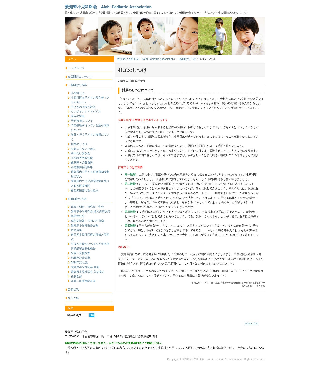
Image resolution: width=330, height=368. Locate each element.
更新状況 (73, 289)
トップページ (76, 68)
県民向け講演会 (80, 153)
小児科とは (78, 93)
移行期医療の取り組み (84, 190)
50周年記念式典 (80, 257)
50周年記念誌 (79, 262)
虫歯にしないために (83, 148)
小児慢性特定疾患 (82, 167)
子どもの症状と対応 (83, 106)
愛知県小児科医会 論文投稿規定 (90, 211)
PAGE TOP (252, 323)
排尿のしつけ (79, 144)
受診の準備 (78, 116)
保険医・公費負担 (82, 162)
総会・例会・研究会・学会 (87, 206)
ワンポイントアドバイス (86, 111)
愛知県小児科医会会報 (84, 225)
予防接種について (82, 120)
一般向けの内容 (77, 85)
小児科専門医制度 (82, 158)
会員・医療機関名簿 (83, 281)
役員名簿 (76, 276)
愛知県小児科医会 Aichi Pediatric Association (108, 7)
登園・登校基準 (80, 253)
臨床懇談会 (78, 216)
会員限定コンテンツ (80, 76)
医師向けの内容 (77, 198)
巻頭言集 (76, 230)
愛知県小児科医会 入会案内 (88, 271)
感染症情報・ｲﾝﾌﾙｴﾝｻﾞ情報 (88, 220)
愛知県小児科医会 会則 (85, 267)
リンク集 (73, 298)
